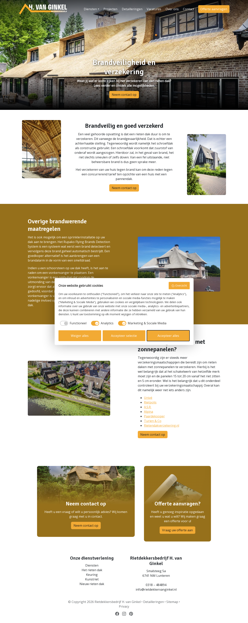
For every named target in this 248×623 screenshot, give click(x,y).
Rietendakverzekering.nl (161, 425)
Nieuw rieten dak (92, 584)
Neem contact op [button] (124, 94)
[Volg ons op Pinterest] (131, 613)
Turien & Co (152, 421)
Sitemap (172, 602)
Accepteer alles (168, 336)
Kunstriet (92, 579)
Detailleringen (132, 9)
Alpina (148, 411)
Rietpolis (150, 402)
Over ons (172, 9)
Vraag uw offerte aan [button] (177, 530)
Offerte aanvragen (213, 9)
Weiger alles (80, 336)
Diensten (90, 9)
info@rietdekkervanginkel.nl (156, 589)
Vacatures (154, 9)
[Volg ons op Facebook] (117, 613)
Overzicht (179, 285)
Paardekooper (154, 416)
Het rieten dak (92, 570)
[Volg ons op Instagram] (124, 613)
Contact (188, 9)
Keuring (92, 575)
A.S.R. (147, 407)
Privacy (124, 606)
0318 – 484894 (156, 585)
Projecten (110, 9)
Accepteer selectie (124, 336)
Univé (148, 398)
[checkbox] (72, 323)
